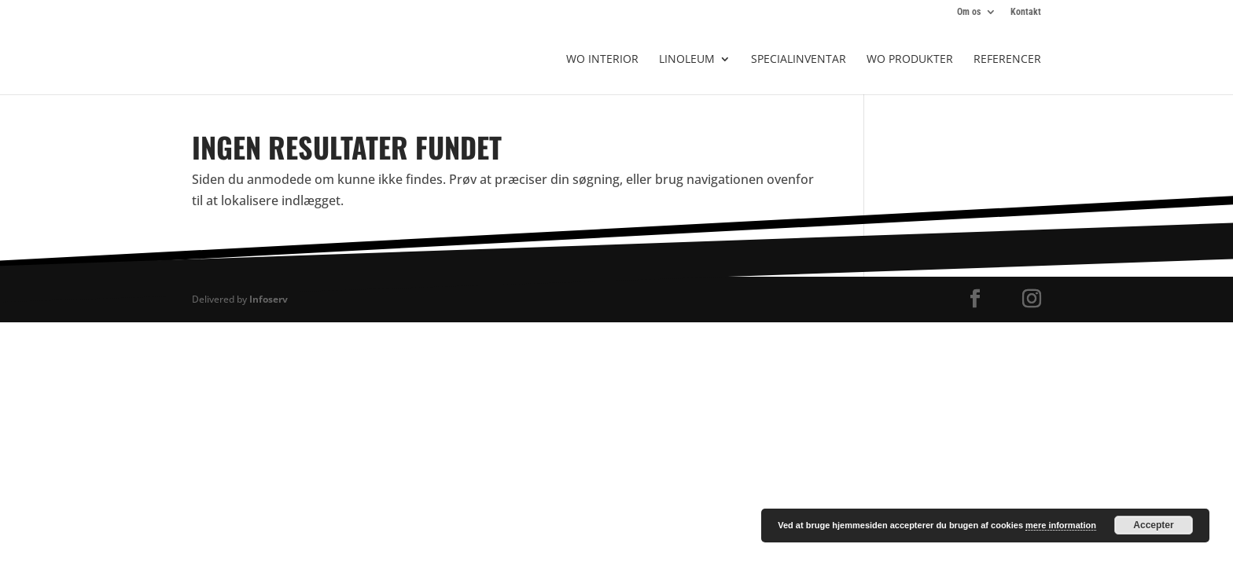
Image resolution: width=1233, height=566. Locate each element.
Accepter (1153, 525)
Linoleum (687, 59)
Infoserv (268, 299)
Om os (969, 12)
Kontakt (1025, 12)
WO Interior (602, 59)
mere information (1060, 525)
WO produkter (910, 59)
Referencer (1007, 59)
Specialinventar (798, 59)
